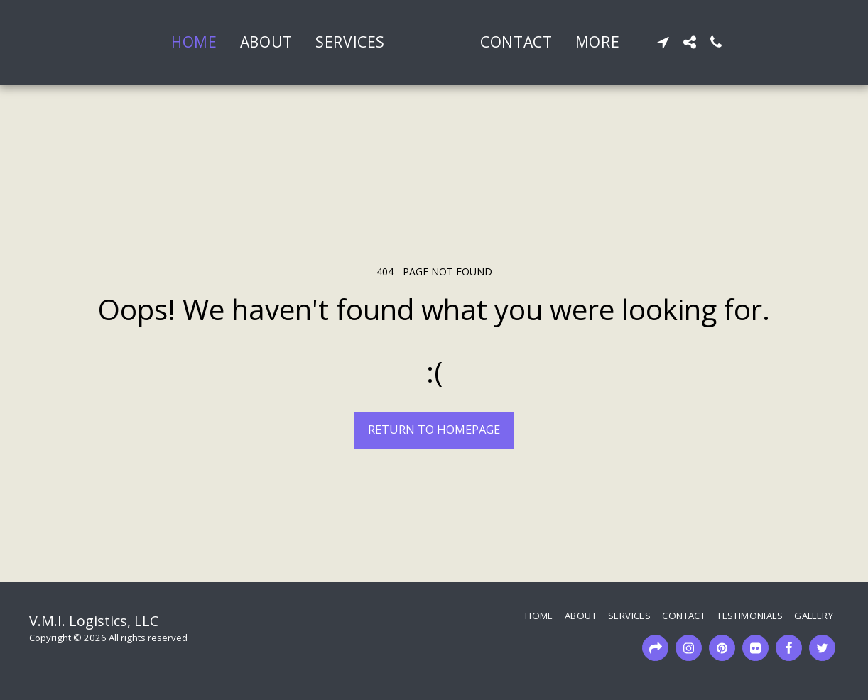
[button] (713, 42)
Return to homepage (434, 429)
